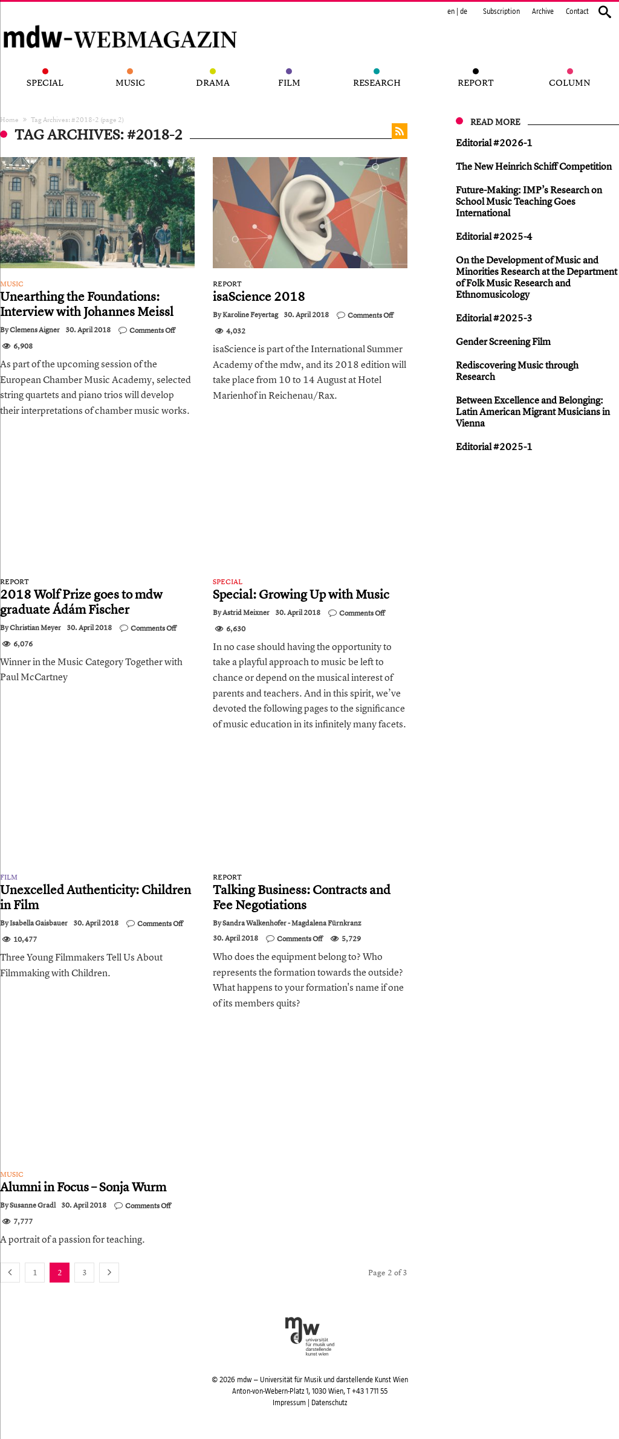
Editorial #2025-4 (494, 236)
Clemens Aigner (35, 330)
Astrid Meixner (246, 612)
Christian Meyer (35, 628)
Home (9, 119)
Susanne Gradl (33, 1205)
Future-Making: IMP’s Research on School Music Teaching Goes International (529, 201)
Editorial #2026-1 (494, 142)
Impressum (289, 1403)
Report (227, 284)
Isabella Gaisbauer (39, 923)
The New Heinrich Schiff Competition (534, 166)
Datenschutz (329, 1403)
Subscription (501, 11)
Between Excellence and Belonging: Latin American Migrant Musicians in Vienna (533, 411)
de (463, 11)
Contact (577, 11)
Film (9, 877)
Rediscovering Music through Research (517, 370)
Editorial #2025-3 (494, 317)
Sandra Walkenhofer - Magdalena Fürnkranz (291, 923)
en (451, 11)
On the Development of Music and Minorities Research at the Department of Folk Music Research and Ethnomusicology (536, 277)
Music (12, 284)
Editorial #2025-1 (494, 446)
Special (227, 581)
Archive (543, 11)
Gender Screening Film (503, 341)
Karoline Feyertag (250, 315)
